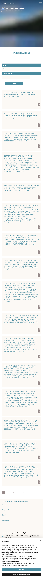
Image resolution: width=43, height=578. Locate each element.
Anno (4, 65)
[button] (40, 540)
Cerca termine (7, 73)
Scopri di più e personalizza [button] (21, 574)
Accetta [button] (21, 570)
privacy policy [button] (26, 547)
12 (20, 492)
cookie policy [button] (9, 554)
